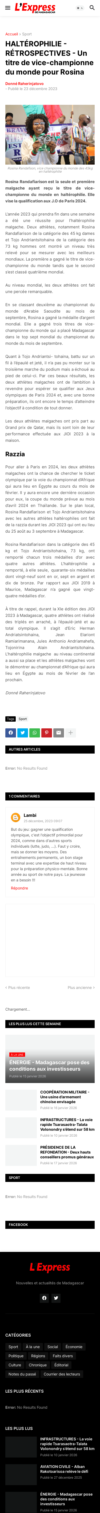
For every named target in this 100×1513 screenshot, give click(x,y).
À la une (33, 1346)
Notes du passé (22, 1374)
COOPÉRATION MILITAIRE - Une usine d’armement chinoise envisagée (65, 1097)
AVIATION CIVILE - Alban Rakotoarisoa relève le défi (64, 1469)
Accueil (11, 34)
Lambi (30, 815)
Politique (16, 1355)
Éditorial (61, 1365)
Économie (74, 1346)
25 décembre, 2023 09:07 (43, 821)
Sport (27, 34)
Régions (38, 1355)
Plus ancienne (80, 987)
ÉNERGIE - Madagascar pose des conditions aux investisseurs (66, 1499)
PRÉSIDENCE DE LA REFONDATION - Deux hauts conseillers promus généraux (67, 1152)
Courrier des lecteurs (62, 1374)
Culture (15, 1365)
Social (52, 1346)
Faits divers (63, 1355)
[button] (7, 8)
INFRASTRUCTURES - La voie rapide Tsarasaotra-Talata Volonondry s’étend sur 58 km (67, 1124)
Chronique (38, 1365)
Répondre (19, 888)
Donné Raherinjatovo (24, 83)
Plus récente (19, 987)
